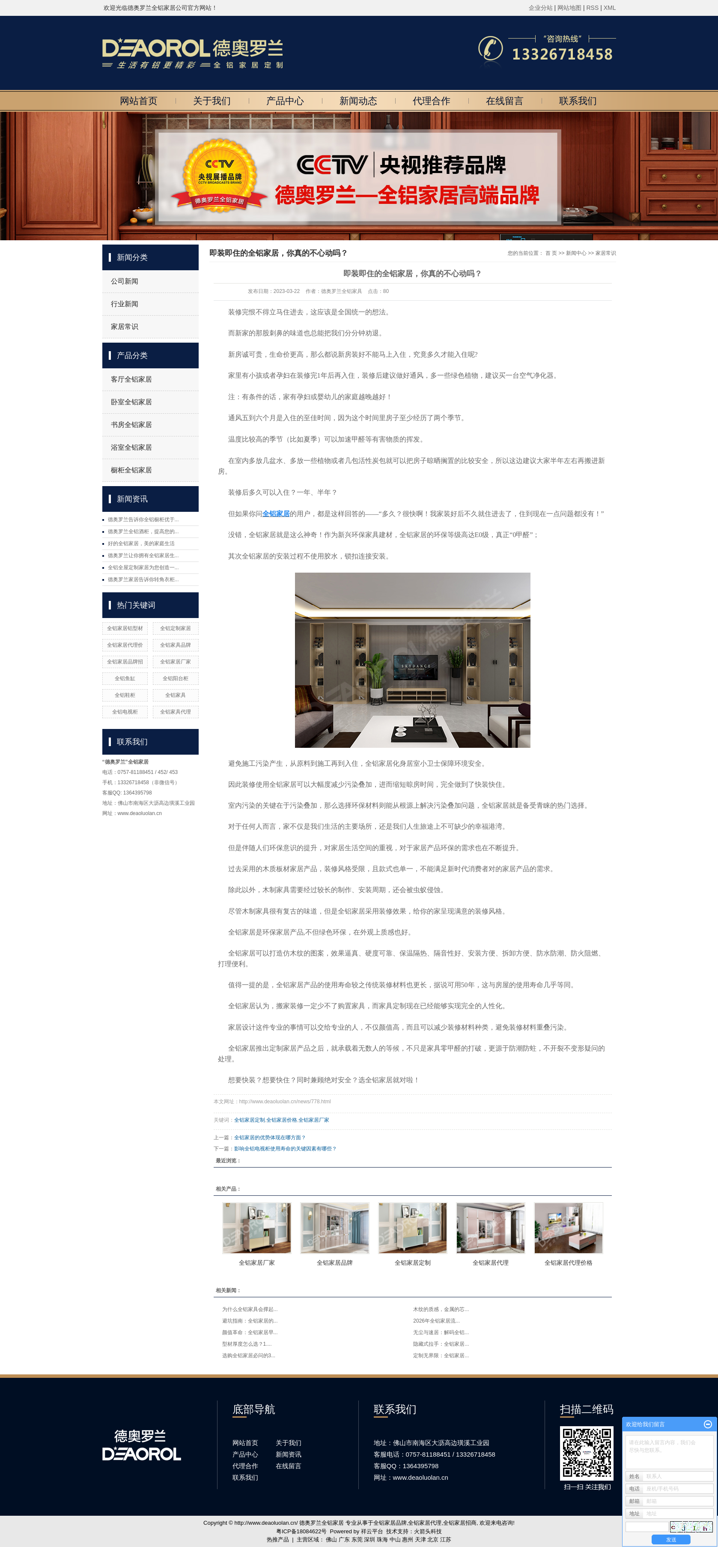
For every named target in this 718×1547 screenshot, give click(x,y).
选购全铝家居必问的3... (249, 1356)
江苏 (445, 1539)
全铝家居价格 (281, 1120)
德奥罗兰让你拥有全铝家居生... (143, 555)
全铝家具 (175, 695)
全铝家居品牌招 (125, 662)
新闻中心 (576, 253)
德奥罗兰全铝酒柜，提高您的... (143, 532)
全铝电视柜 (125, 712)
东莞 (357, 1539)
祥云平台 (372, 1531)
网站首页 (139, 101)
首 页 (551, 253)
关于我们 (212, 101)
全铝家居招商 (460, 1523)
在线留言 (505, 101)
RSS (592, 7)
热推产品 (278, 1539)
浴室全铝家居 (131, 447)
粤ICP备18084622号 (301, 1531)
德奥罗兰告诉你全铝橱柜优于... (143, 520)
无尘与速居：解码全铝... (441, 1332)
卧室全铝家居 (131, 402)
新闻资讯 (288, 1454)
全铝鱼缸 (125, 678)
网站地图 (570, 7)
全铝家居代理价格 (569, 1262)
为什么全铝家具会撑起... (250, 1309)
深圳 (369, 1539)
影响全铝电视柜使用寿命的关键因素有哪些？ (285, 1149)
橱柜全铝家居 (131, 470)
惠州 (407, 1539)
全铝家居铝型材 (125, 628)
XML (610, 7)
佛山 (331, 1539)
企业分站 (541, 7)
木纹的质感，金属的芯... (441, 1309)
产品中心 (285, 101)
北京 (432, 1539)
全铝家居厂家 (175, 662)
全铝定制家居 (175, 628)
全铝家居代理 (491, 1262)
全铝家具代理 (175, 712)
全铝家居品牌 (335, 1262)
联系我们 (578, 101)
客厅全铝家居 (131, 379)
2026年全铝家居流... (436, 1321)
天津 (420, 1539)
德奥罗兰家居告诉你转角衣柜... (143, 579)
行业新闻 (124, 304)
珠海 (382, 1539)
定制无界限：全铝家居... (441, 1356)
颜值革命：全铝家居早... (250, 1332)
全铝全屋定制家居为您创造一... (143, 567)
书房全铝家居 (131, 424)
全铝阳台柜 (175, 678)
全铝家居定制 (249, 1120)
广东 (344, 1539)
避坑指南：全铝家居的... (250, 1321)
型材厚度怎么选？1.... (247, 1344)
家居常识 (124, 326)
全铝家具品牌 (175, 645)
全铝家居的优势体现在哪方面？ (270, 1138)
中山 (395, 1539)
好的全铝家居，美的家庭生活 (141, 544)
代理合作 (431, 101)
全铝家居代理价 (125, 645)
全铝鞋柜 (125, 695)
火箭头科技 (428, 1531)
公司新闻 (124, 281)
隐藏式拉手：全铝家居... (441, 1344)
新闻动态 (358, 101)
